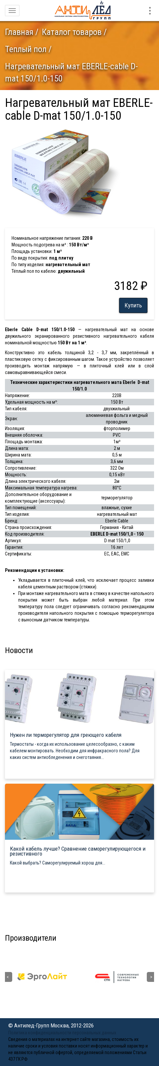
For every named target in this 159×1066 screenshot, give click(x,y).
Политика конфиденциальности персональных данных (62, 1032)
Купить (133, 305)
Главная (19, 32)
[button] (114, 132)
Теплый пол (26, 49)
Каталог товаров (72, 32)
